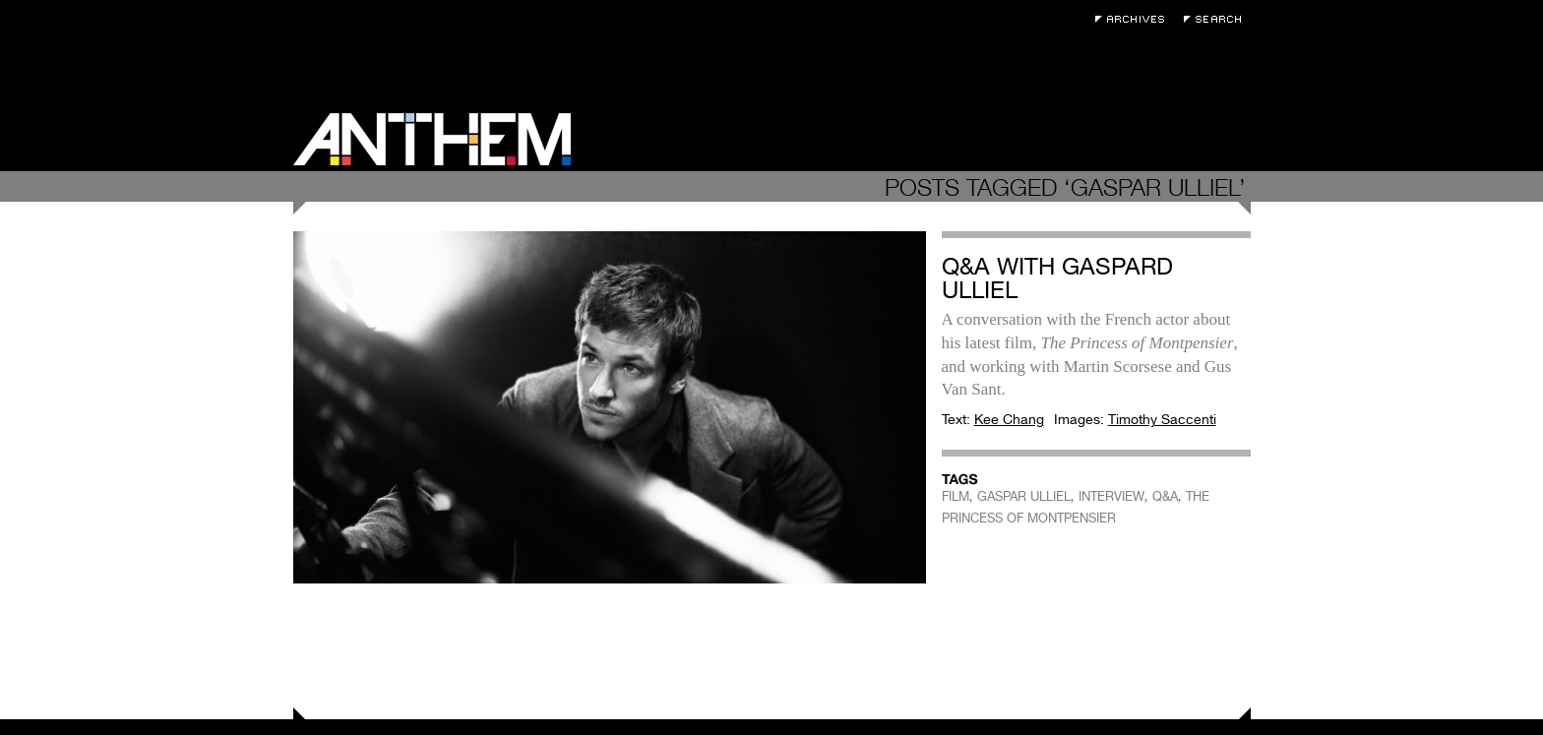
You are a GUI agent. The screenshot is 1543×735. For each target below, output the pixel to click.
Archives (1134, 19)
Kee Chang (1009, 419)
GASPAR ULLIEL (1024, 496)
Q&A (1165, 496)
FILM (955, 496)
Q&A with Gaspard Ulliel (1057, 278)
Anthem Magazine (432, 139)
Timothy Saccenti (1162, 419)
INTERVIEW (1111, 496)
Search (1217, 19)
